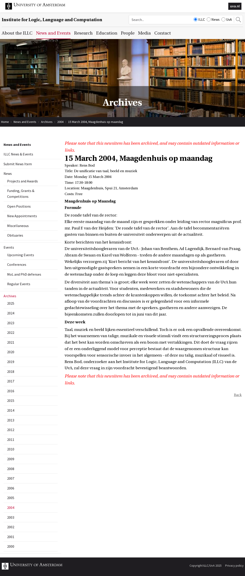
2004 (60, 122)
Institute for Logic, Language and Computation (52, 19)
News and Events (25, 122)
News (213, 19)
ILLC (199, 19)
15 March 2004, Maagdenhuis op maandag (95, 122)
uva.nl (235, 6)
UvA (226, 19)
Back (238, 395)
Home (5, 122)
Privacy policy (234, 566)
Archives (47, 122)
